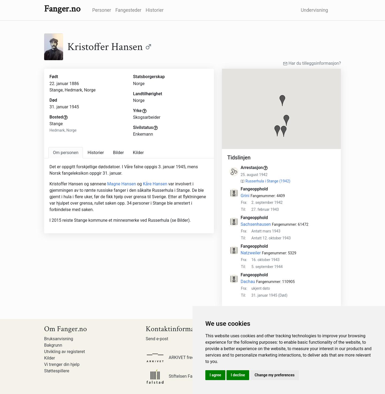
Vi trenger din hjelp (61, 364)
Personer (101, 10)
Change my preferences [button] (274, 375)
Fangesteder (128, 10)
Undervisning (314, 10)
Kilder (49, 358)
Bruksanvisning (58, 338)
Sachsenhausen (256, 224)
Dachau (248, 281)
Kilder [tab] (138, 152)
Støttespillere (56, 370)
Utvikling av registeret (64, 351)
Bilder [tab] (118, 152)
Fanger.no (62, 9)
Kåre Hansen (155, 183)
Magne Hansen (122, 183)
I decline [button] (238, 375)
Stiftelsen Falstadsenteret (181, 376)
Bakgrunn (53, 345)
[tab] (65, 152)
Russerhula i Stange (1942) (267, 181)
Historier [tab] (95, 152)
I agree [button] (215, 375)
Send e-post (157, 338)
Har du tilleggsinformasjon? (312, 63)
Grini (245, 195)
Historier (155, 10)
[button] (282, 100)
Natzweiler (251, 252)
